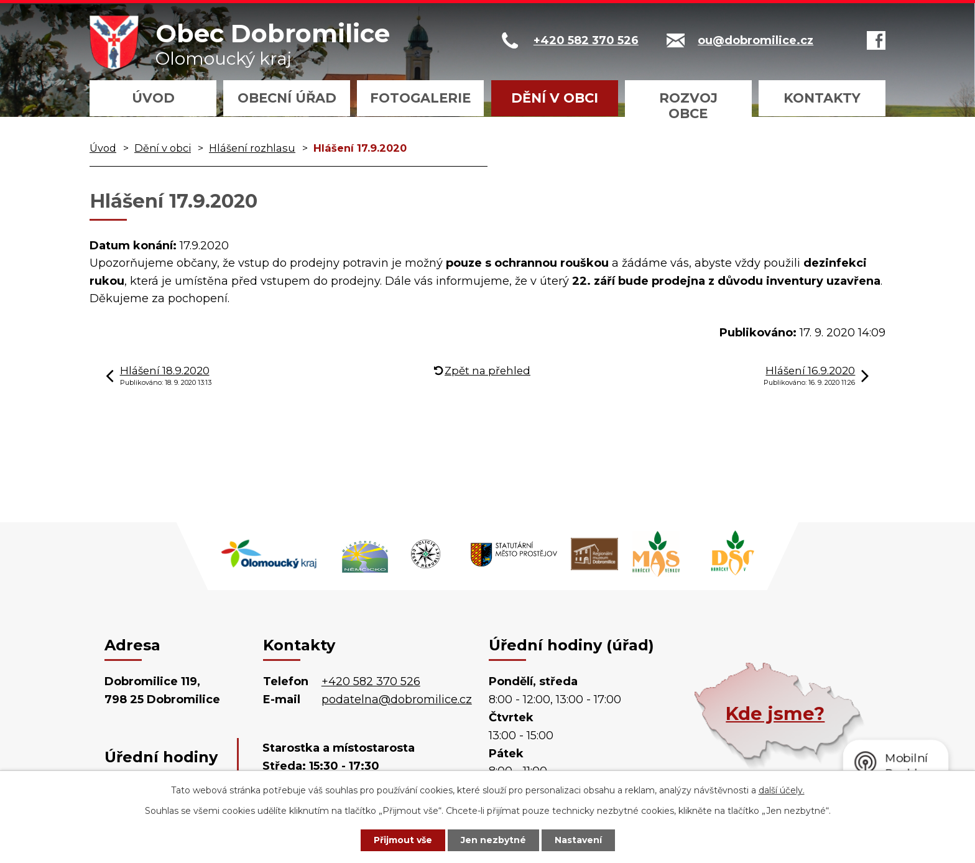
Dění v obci (554, 98)
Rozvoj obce (688, 105)
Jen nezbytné (493, 840)
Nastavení (578, 840)
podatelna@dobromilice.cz (396, 699)
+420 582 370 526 (370, 681)
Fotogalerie (420, 98)
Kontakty (822, 98)
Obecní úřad (287, 98)
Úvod (153, 98)
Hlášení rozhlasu (252, 148)
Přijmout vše (403, 840)
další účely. (782, 790)
